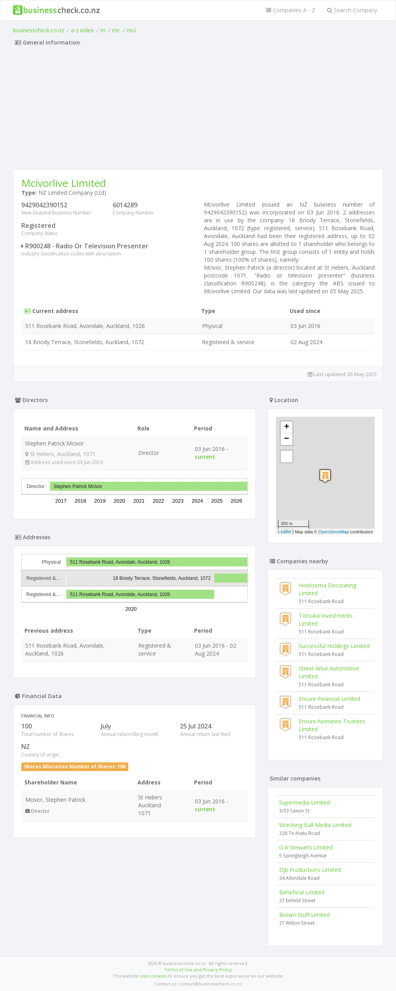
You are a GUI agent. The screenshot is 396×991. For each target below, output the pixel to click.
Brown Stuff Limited (304, 914)
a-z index (82, 30)
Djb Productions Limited (310, 870)
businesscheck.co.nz (38, 30)
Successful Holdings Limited (334, 646)
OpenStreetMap (333, 531)
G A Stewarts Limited (306, 847)
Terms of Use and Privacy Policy (198, 969)
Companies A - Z (290, 10)
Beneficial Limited (301, 892)
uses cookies (153, 976)
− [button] (286, 439)
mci (131, 30)
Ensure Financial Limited (329, 698)
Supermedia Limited (304, 802)
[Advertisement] (198, 110)
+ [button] (286, 427)
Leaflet (284, 531)
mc (116, 30)
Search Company (352, 10)
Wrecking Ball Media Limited (315, 825)
